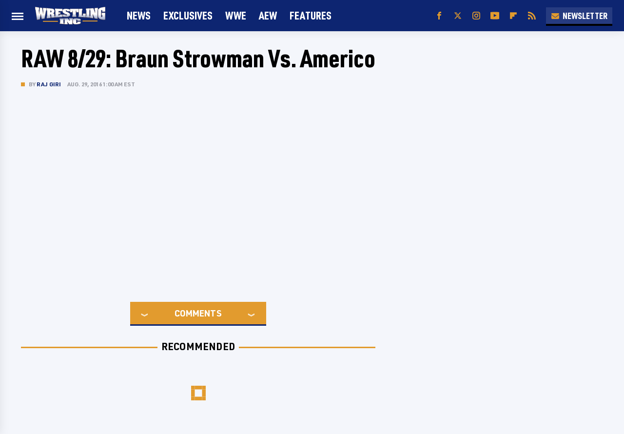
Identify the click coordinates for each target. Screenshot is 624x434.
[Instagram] (476, 16)
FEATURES (311, 15)
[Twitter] (457, 16)
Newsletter (579, 15)
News (139, 15)
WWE (235, 15)
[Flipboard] (513, 16)
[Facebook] (439, 16)
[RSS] (531, 16)
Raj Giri (49, 84)
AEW (268, 15)
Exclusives (188, 15)
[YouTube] (494, 16)
